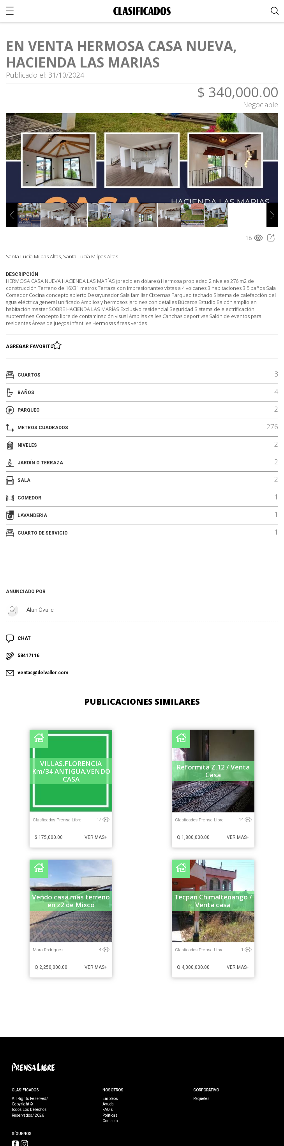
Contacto (110, 1121)
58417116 (28, 655)
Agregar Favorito (31, 345)
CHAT (24, 638)
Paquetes (201, 1099)
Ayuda (108, 1104)
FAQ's (107, 1109)
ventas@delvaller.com (43, 672)
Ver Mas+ (96, 837)
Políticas (110, 1115)
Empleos (110, 1099)
